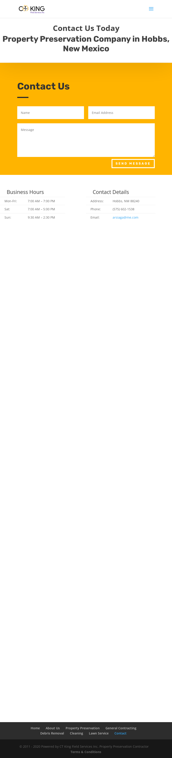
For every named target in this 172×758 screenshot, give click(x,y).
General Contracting (120, 728)
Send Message (133, 163)
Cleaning (76, 733)
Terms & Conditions (86, 752)
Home (35, 728)
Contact (120, 733)
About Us (53, 728)
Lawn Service (99, 733)
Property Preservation (83, 728)
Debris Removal (52, 733)
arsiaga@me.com (125, 217)
